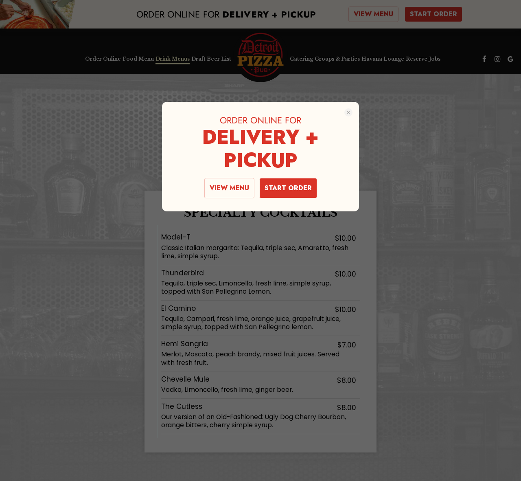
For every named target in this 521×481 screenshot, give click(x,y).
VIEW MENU (229, 188)
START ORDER (288, 188)
